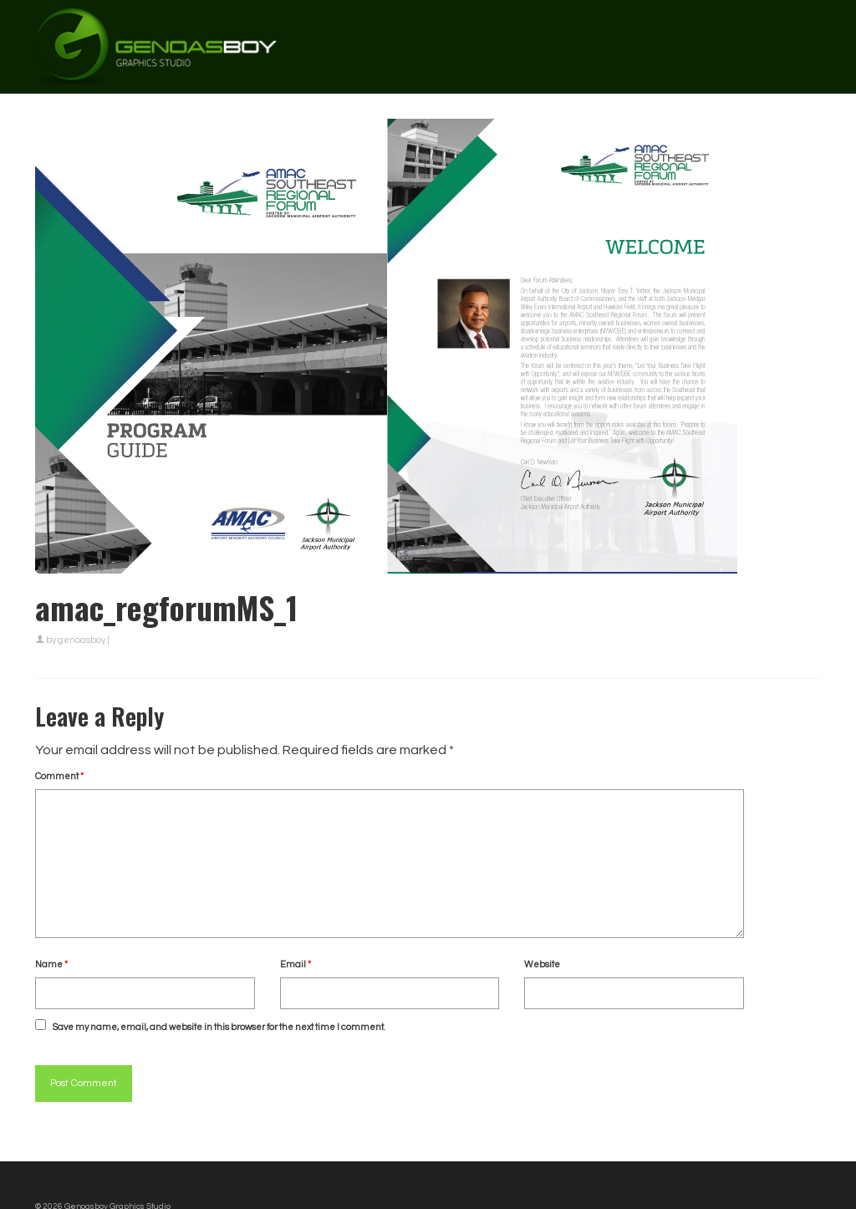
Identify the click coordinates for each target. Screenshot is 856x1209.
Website (542, 964)
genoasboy (81, 640)
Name (51, 964)
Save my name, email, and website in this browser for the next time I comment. (219, 1027)
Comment (59, 776)
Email (295, 964)
